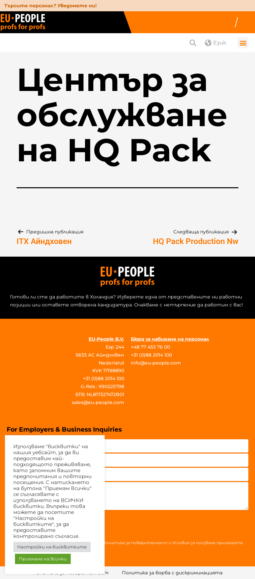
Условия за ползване (193, 542)
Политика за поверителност (135, 542)
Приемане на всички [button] (43, 558)
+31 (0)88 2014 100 (103, 378)
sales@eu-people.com (98, 402)
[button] (242, 42)
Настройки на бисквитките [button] (52, 546)
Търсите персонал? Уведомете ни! (50, 6)
